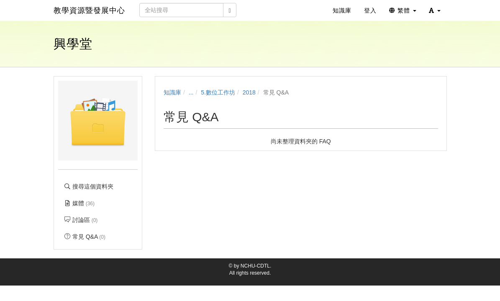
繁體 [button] (402, 10)
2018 (249, 92)
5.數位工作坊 (218, 92)
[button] (435, 10)
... (191, 92)
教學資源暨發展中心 (89, 10)
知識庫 (172, 92)
